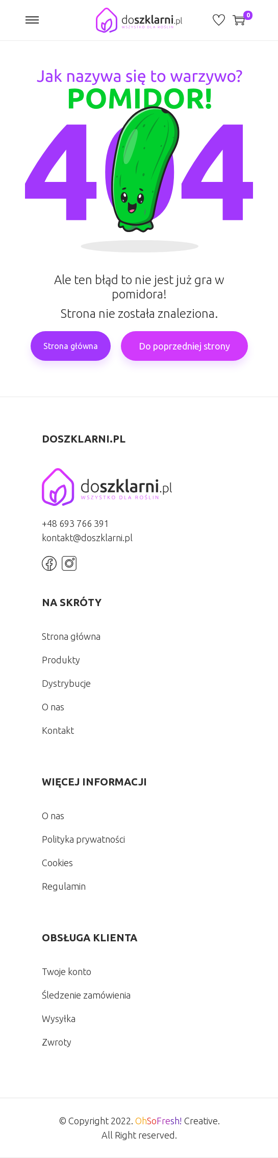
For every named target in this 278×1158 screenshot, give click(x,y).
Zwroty (56, 1042)
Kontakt (58, 730)
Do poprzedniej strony (184, 346)
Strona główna (70, 346)
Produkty (61, 660)
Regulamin (64, 886)
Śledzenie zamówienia (86, 995)
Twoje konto (66, 971)
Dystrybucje (66, 683)
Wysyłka (58, 1018)
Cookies (57, 863)
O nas (53, 707)
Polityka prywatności (83, 839)
